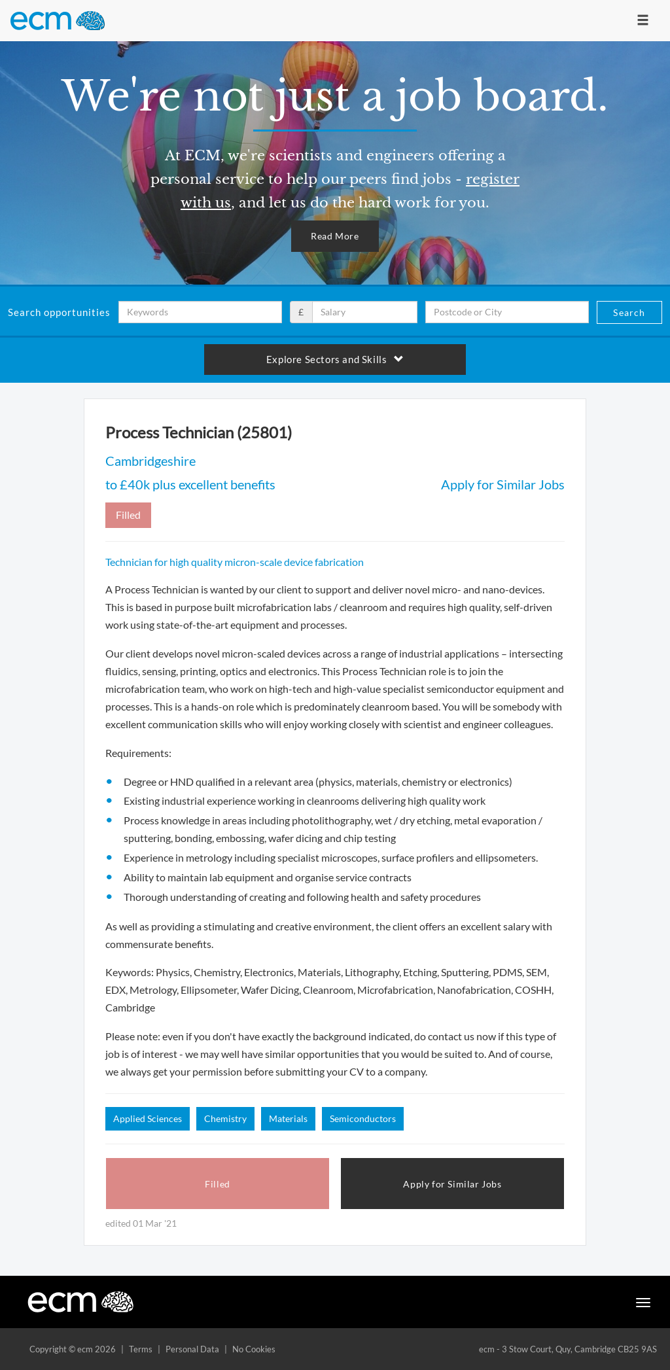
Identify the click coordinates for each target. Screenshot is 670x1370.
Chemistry (225, 1118)
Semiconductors (363, 1118)
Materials (288, 1118)
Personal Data (192, 1349)
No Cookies (253, 1349)
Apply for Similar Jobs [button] (452, 1183)
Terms (140, 1349)
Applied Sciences (147, 1118)
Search (629, 312)
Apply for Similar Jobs (503, 484)
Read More (335, 235)
